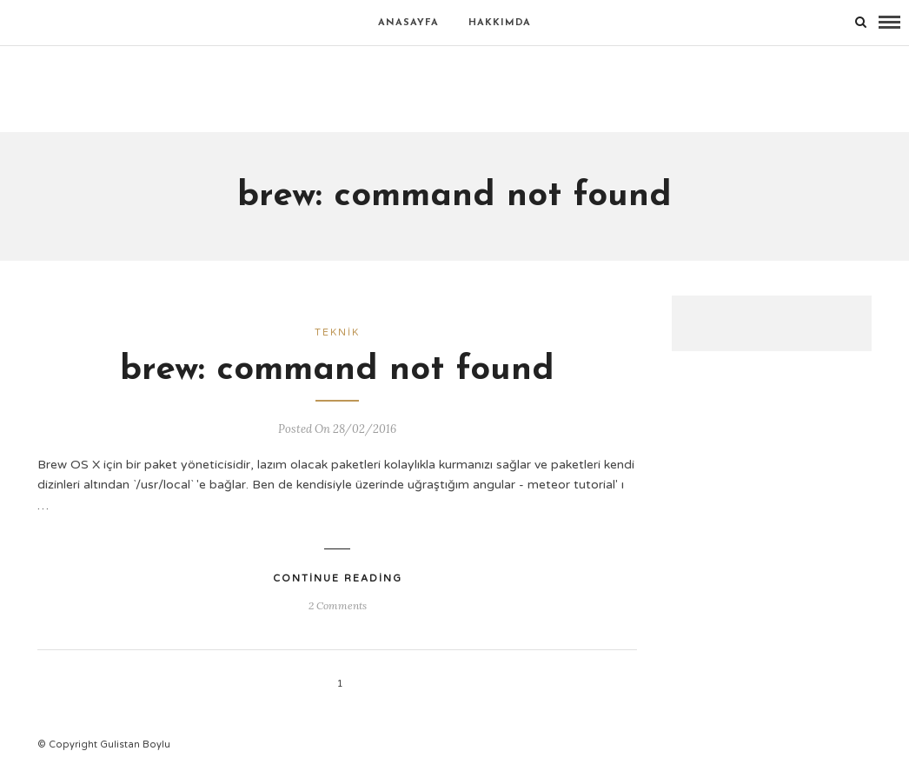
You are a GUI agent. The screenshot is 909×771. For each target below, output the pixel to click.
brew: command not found (337, 370)
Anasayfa (408, 23)
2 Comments (338, 605)
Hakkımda (499, 23)
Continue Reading (337, 578)
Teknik (337, 332)
